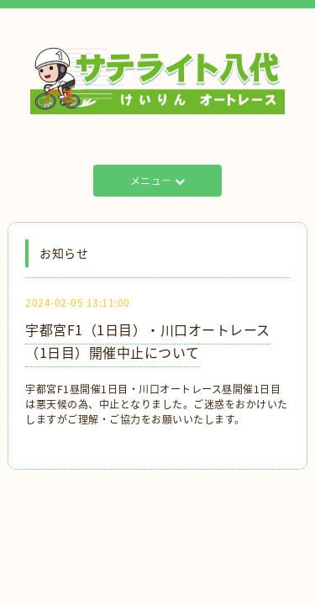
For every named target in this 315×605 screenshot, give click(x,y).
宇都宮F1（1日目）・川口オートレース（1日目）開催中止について (147, 340)
